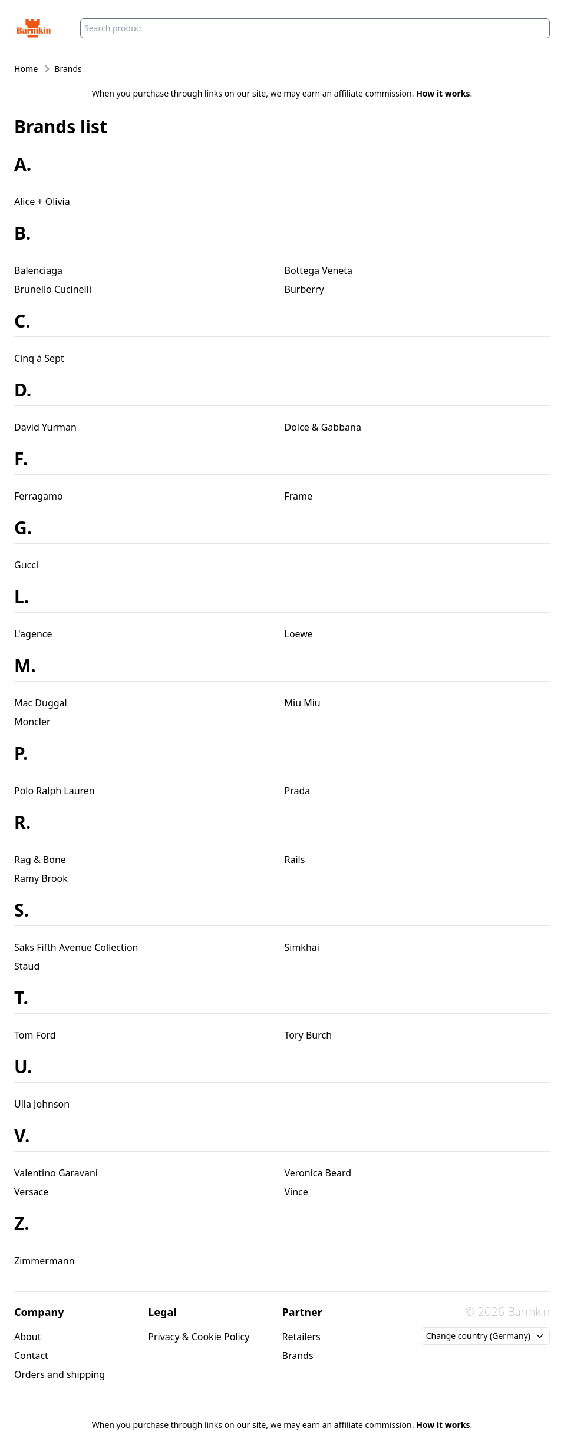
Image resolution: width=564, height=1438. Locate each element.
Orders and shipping (59, 1374)
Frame (299, 496)
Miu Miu (303, 702)
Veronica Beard (318, 1172)
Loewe (299, 633)
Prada (298, 790)
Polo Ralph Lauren (54, 790)
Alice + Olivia (42, 201)
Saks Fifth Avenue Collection (76, 947)
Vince (296, 1191)
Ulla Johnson (42, 1103)
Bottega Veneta (319, 270)
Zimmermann (44, 1260)
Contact (31, 1355)
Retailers (301, 1336)
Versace (31, 1191)
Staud (26, 966)
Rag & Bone (40, 859)
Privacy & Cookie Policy (198, 1336)
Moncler (32, 721)
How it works (443, 93)
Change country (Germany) (485, 1335)
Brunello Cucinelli (52, 289)
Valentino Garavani (56, 1172)
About (27, 1336)
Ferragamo (38, 496)
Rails (295, 859)
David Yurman (45, 427)
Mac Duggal (40, 702)
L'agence (33, 633)
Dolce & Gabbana (323, 427)
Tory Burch (308, 1035)
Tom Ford (35, 1035)
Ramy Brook (41, 878)
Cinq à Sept (39, 358)
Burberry (304, 289)
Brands (298, 1355)
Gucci (26, 564)
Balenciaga (38, 270)
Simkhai (302, 947)
